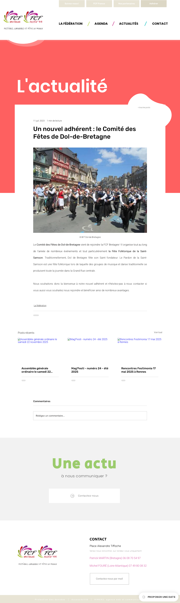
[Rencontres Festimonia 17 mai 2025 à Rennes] (140, 350)
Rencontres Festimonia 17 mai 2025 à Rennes (138, 370)
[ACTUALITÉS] (129, 23)
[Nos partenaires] (126, 3)
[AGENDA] (101, 23)
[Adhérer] (154, 3)
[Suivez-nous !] (72, 3)
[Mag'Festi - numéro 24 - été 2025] (90, 350)
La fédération (40, 305)
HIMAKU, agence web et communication (119, 599)
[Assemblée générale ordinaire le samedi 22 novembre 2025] (40, 350)
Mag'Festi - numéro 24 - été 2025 (89, 370)
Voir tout (158, 332)
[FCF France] (99, 3)
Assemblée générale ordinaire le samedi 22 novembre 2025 (36, 370)
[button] (71, 23)
